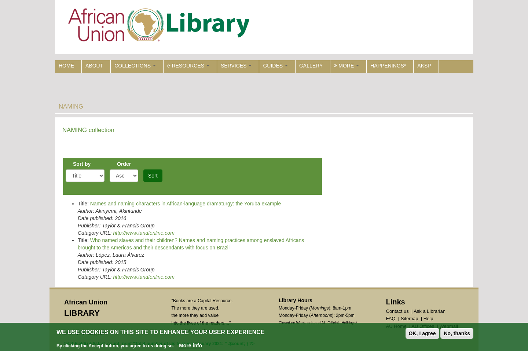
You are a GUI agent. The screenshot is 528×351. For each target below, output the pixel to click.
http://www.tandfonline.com (143, 233)
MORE (346, 66)
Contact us (397, 311)
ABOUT (94, 66)
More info (190, 346)
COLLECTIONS (135, 66)
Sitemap (409, 318)
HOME (66, 66)
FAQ (391, 318)
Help (428, 318)
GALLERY (311, 66)
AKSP (424, 66)
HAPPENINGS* (388, 66)
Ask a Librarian (429, 311)
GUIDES (275, 66)
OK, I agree (422, 334)
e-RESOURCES (188, 66)
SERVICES (236, 66)
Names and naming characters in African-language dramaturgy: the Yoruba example (185, 203)
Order (124, 164)
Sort (153, 176)
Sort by (82, 164)
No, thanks (457, 334)
